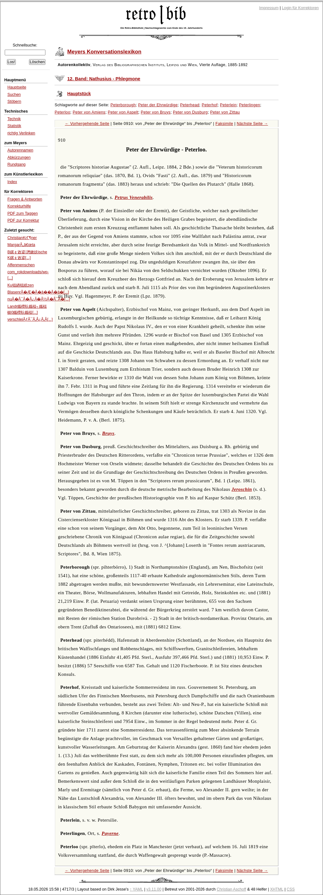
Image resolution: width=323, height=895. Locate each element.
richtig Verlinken (21, 133)
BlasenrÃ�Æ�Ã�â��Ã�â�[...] (38, 292)
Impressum (269, 8)
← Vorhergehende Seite (87, 123)
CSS (291, 889)
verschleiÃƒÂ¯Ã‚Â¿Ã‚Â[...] (30, 319)
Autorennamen (20, 150)
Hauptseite (16, 87)
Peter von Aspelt (123, 112)
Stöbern (14, 101)
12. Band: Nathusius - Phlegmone (103, 78)
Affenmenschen (21, 265)
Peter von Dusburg (190, 112)
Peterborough (123, 105)
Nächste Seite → (252, 123)
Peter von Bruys (155, 112)
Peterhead (189, 105)
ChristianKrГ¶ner (22, 238)
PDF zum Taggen (22, 213)
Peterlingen (249, 105)
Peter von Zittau (225, 112)
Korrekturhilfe (19, 206)
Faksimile (224, 123)
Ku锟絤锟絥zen (20, 285)
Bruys (108, 433)
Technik (14, 119)
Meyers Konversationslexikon (104, 52)
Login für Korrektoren (300, 8)
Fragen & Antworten (24, 199)
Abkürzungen (19, 157)
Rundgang (16, 164)
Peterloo (62, 112)
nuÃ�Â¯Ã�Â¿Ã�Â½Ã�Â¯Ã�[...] (38, 299)
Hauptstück (79, 93)
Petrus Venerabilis (134, 197)
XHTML (276, 889)
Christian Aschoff (231, 889)
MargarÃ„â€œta (21, 245)
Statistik (14, 126)
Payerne (110, 833)
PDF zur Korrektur (23, 220)
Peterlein (228, 105)
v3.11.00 (154, 889)
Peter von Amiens (89, 112)
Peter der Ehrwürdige (158, 105)
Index (12, 182)
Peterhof (210, 105)
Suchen (14, 94)
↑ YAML (136, 889)
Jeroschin (242, 489)
